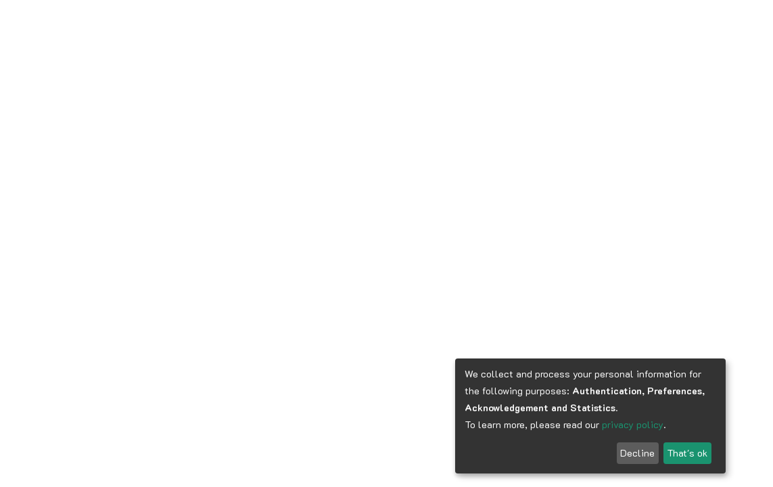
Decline (637, 452)
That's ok (687, 452)
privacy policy (632, 424)
